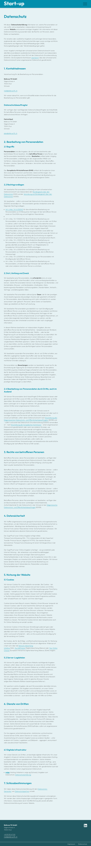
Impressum (71, 844)
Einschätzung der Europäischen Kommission (26, 425)
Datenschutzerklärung (23, 775)
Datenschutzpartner (22, 791)
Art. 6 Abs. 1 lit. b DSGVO (14, 209)
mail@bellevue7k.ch (10, 91)
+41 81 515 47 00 (9, 834)
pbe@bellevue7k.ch (10, 133)
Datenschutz (82, 844)
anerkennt (35, 58)
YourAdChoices (20, 648)
